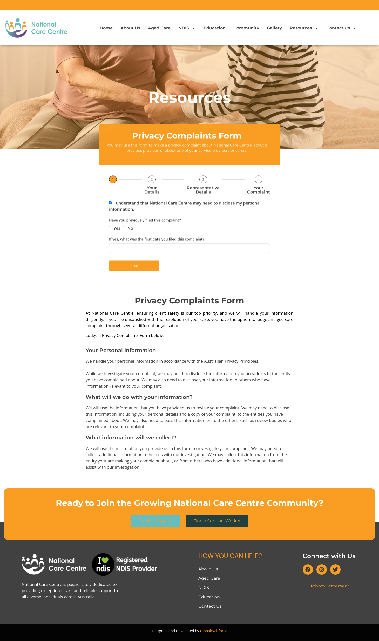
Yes (116, 238)
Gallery (274, 27)
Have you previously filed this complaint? (145, 231)
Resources (304, 28)
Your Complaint (258, 200)
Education (215, 27)
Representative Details (203, 200)
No (130, 238)
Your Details (151, 200)
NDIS (187, 28)
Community (246, 27)
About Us (130, 27)
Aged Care (159, 27)
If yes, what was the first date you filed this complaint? (156, 250)
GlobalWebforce (213, 630)
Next (134, 276)
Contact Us (341, 28)
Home (106, 27)
